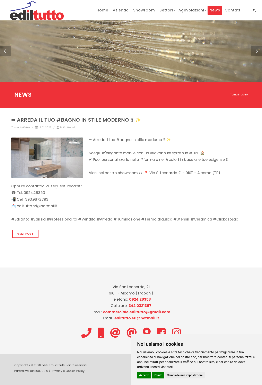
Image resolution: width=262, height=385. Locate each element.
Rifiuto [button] (158, 375)
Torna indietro (239, 94)
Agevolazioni (191, 10)
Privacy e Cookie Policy (68, 371)
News (215, 10)
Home (102, 10)
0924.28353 (140, 299)
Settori (166, 10)
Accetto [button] (144, 375)
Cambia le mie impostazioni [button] (184, 375)
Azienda (121, 10)
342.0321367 (140, 305)
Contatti (233, 10)
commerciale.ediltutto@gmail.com (137, 311)
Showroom (144, 10)
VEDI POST (25, 234)
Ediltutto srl (65, 127)
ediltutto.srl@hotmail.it (136, 318)
